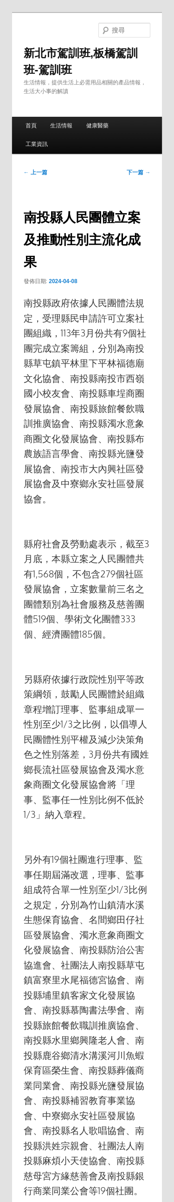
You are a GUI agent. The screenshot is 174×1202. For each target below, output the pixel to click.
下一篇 (138, 172)
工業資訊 (37, 144)
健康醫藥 (97, 125)
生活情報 (61, 125)
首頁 (31, 125)
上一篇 (35, 172)
